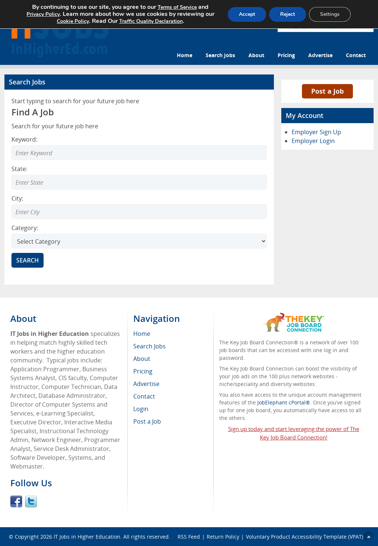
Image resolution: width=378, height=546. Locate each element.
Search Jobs (220, 55)
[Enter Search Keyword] (139, 152)
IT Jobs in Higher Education (87, 536)
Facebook (16, 501)
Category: (24, 228)
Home (184, 55)
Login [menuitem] (140, 409)
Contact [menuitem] (144, 396)
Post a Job (327, 91)
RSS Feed (189, 536)
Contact (356, 55)
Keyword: (24, 139)
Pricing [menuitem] (142, 371)
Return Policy (223, 536)
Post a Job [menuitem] (147, 421)
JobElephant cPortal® (283, 402)
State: (19, 169)
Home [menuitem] (141, 334)
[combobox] (139, 182)
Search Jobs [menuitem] (149, 346)
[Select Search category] (139, 241)
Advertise (320, 55)
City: (17, 198)
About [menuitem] (141, 359)
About (256, 55)
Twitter (31, 501)
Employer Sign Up (316, 132)
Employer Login (313, 141)
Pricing (286, 55)
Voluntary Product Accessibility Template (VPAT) (304, 536)
